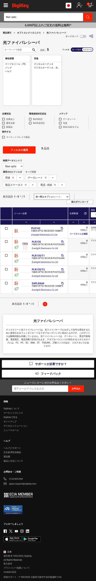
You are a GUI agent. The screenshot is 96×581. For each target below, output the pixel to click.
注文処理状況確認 (12, 452)
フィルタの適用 (19, 149)
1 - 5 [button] (16, 196)
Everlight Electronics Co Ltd (44, 235)
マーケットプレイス (13, 413)
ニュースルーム (11, 430)
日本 (8, 552)
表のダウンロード (79, 202)
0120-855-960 (13, 479)
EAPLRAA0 (38, 283)
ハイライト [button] (51, 196)
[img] (20, 6)
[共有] (91, 36)
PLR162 (35, 228)
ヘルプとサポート (12, 448)
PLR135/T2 (38, 269)
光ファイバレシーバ (56, 32)
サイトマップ (10, 421)
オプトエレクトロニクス (29, 32)
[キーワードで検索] (17, 49)
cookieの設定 (10, 572)
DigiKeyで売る (10, 417)
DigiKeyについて (12, 408)
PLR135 (36, 241)
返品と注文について (13, 461)
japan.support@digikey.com (20, 484)
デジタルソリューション (15, 426)
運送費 (7, 456)
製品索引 (7, 32)
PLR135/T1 (38, 255)
